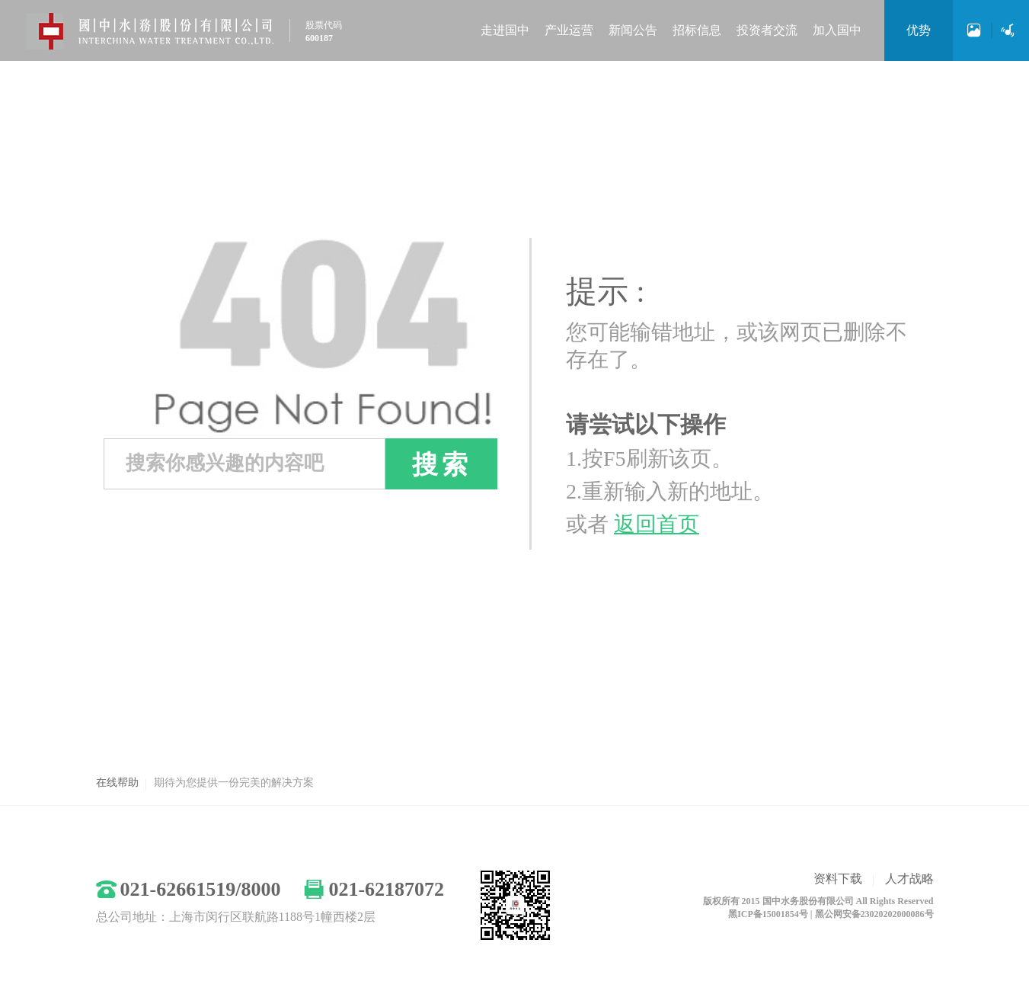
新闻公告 (633, 30)
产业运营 (569, 30)
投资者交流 (767, 30)
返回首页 (656, 524)
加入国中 (837, 30)
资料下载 (837, 878)
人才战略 (909, 878)
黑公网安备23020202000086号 (874, 914)
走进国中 (505, 30)
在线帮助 (117, 782)
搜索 (441, 465)
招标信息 (697, 30)
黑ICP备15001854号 (768, 914)
